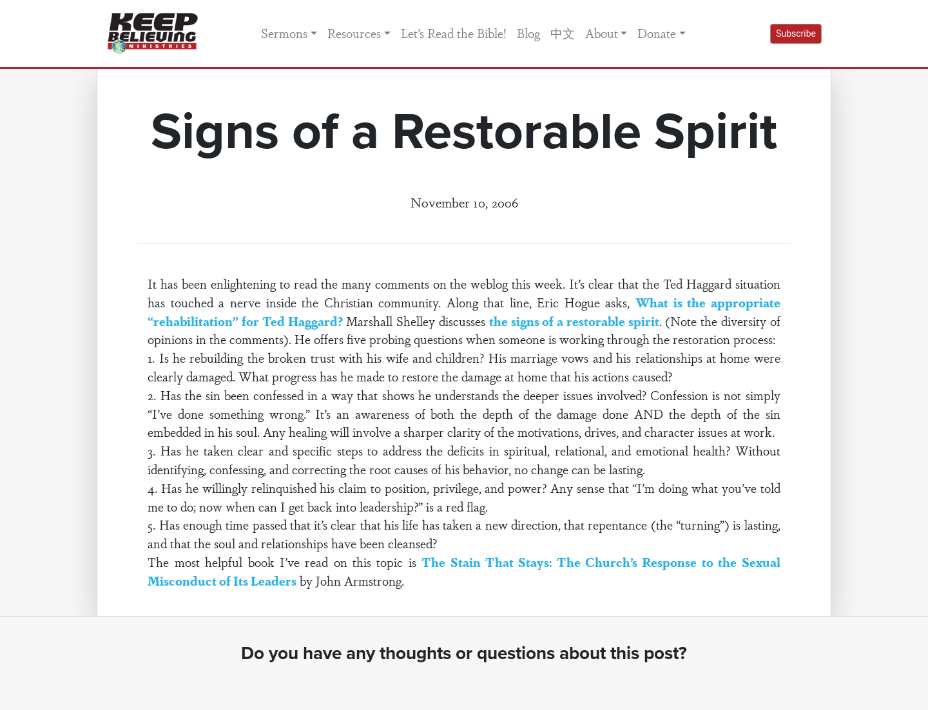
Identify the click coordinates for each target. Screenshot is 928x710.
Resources (354, 33)
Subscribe (796, 33)
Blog (528, 33)
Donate (656, 33)
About (601, 33)
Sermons (284, 33)
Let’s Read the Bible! (454, 33)
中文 (562, 33)
